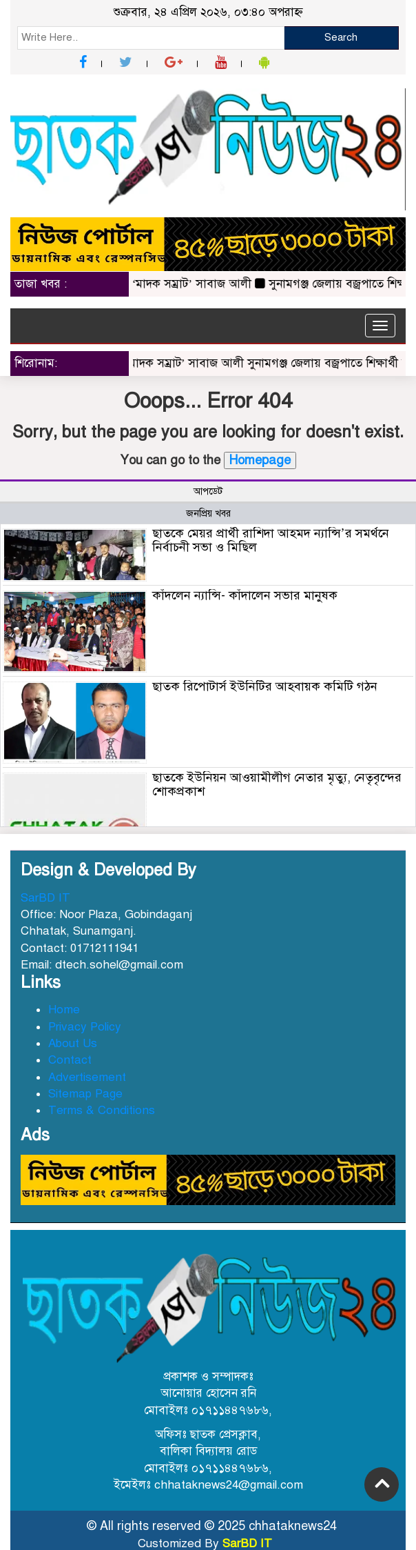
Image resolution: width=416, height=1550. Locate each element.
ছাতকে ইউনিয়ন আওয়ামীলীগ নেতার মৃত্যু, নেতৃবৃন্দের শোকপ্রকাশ (277, 784)
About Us (72, 1043)
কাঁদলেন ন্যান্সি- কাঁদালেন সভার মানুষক (244, 595)
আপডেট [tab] (208, 491)
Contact (70, 1060)
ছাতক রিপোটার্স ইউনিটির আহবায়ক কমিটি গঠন (264, 686)
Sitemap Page (85, 1093)
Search (340, 37)
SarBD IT (45, 898)
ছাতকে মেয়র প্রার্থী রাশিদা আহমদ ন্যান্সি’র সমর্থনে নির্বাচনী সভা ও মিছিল (270, 540)
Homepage (260, 460)
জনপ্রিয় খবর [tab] (208, 513)
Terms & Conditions (101, 1110)
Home (64, 1009)
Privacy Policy (84, 1027)
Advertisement (87, 1077)
